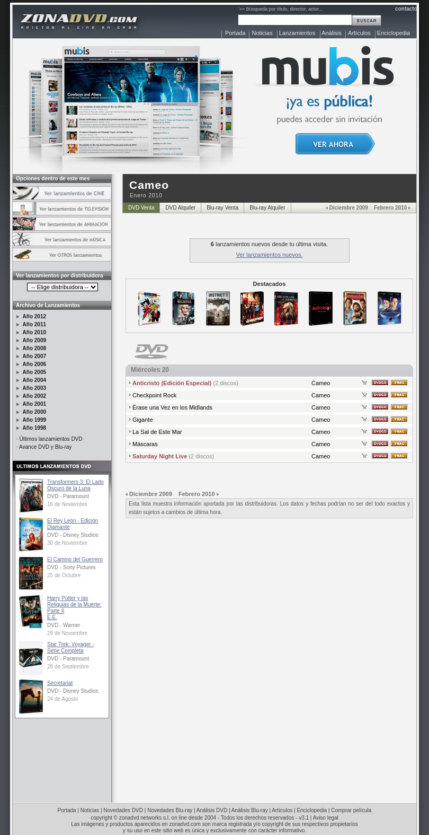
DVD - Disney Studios (73, 535)
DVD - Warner (63, 625)
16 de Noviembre (67, 504)
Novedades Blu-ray (169, 810)
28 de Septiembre (68, 666)
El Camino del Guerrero (75, 559)
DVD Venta (141, 208)
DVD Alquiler (180, 208)
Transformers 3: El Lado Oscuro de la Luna (75, 485)
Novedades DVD (123, 810)
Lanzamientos (297, 33)
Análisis (331, 33)
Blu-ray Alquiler (267, 208)
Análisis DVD (211, 810)
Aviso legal (325, 818)
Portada (235, 33)
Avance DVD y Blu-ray (45, 447)
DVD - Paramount (68, 496)
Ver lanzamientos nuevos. (269, 254)
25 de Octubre (64, 575)
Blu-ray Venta (222, 208)
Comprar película (351, 810)
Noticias (262, 33)
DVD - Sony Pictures (71, 567)
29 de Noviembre (67, 633)
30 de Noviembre (67, 543)
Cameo (320, 383)
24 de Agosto (62, 699)
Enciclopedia (393, 33)
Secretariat (60, 683)
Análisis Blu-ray (249, 810)
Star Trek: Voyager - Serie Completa (70, 647)
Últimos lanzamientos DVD (51, 439)
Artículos (359, 33)
